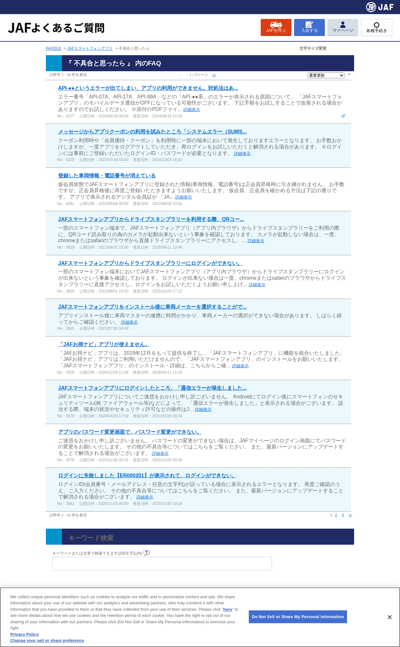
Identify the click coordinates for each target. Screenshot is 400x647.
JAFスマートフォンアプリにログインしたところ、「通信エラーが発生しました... (152, 388)
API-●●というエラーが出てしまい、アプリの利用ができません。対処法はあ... (148, 88)
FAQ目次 (53, 48)
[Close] (390, 617)
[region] (200, 617)
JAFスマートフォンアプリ (90, 48)
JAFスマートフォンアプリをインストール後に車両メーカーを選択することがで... (152, 307)
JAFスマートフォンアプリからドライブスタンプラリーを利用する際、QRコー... (151, 219)
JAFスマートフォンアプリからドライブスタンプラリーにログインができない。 (150, 263)
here (227, 609)
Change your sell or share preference (47, 640)
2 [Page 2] (336, 515)
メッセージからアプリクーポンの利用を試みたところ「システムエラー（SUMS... (152, 131)
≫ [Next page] (350, 515)
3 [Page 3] (343, 515)
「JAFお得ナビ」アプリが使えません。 (104, 344)
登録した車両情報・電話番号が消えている (107, 175)
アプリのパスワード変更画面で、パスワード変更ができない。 (130, 432)
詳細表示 (191, 109)
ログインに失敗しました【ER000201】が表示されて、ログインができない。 (147, 475)
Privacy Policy (24, 634)
